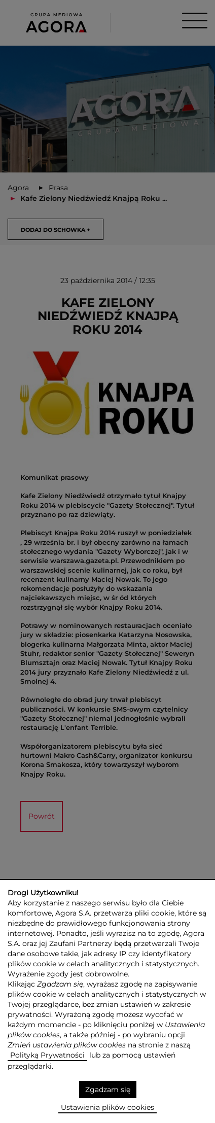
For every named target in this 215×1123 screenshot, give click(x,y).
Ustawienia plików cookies (107, 1107)
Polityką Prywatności (47, 1055)
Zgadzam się (107, 1089)
